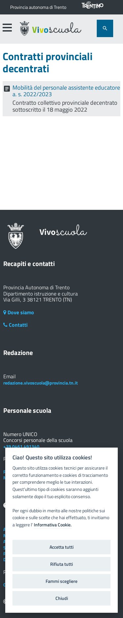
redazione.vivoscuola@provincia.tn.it (40, 382)
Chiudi (61, 598)
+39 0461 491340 (21, 446)
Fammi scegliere (61, 581)
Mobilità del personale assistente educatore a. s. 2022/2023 (66, 91)
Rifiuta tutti (61, 564)
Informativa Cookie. (53, 524)
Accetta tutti (61, 547)
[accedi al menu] (7, 28)
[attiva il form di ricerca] (105, 28)
